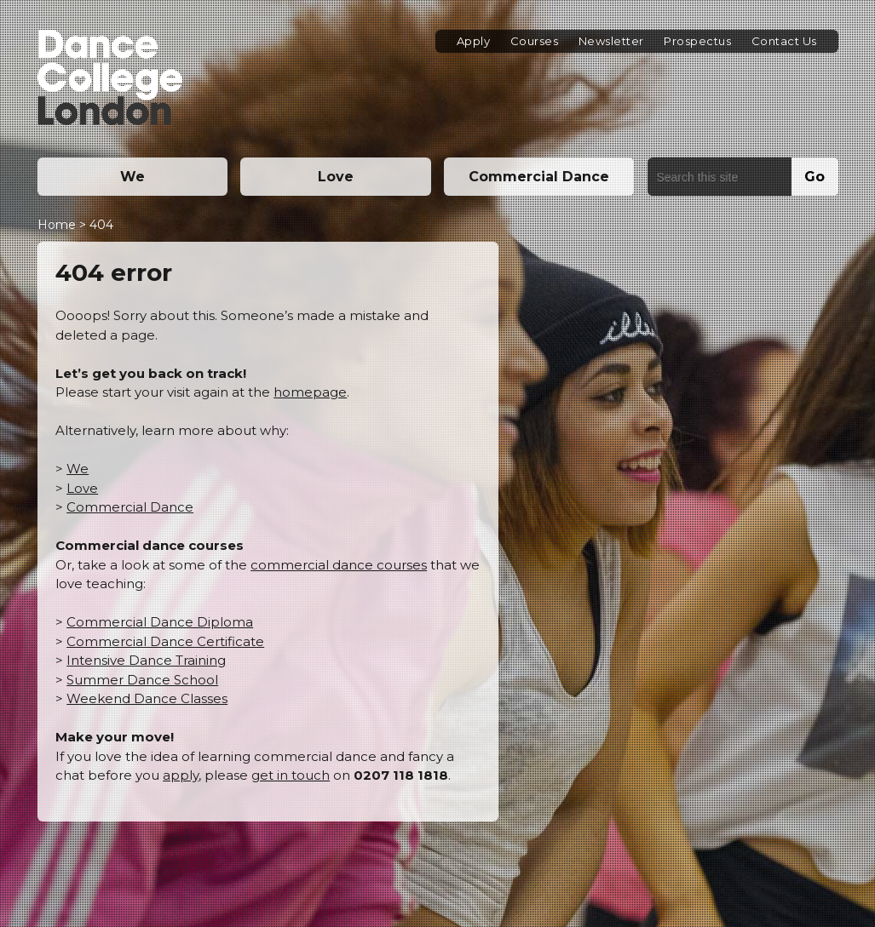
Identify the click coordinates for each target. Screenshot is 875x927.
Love (336, 177)
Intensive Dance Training (146, 660)
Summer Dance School (142, 680)
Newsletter (611, 41)
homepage (310, 392)
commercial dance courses (338, 565)
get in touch (290, 775)
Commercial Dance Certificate (165, 641)
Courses (534, 41)
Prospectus (697, 41)
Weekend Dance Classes (146, 698)
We (132, 177)
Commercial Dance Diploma (159, 622)
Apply (474, 41)
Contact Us (784, 41)
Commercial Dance (539, 177)
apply (181, 775)
